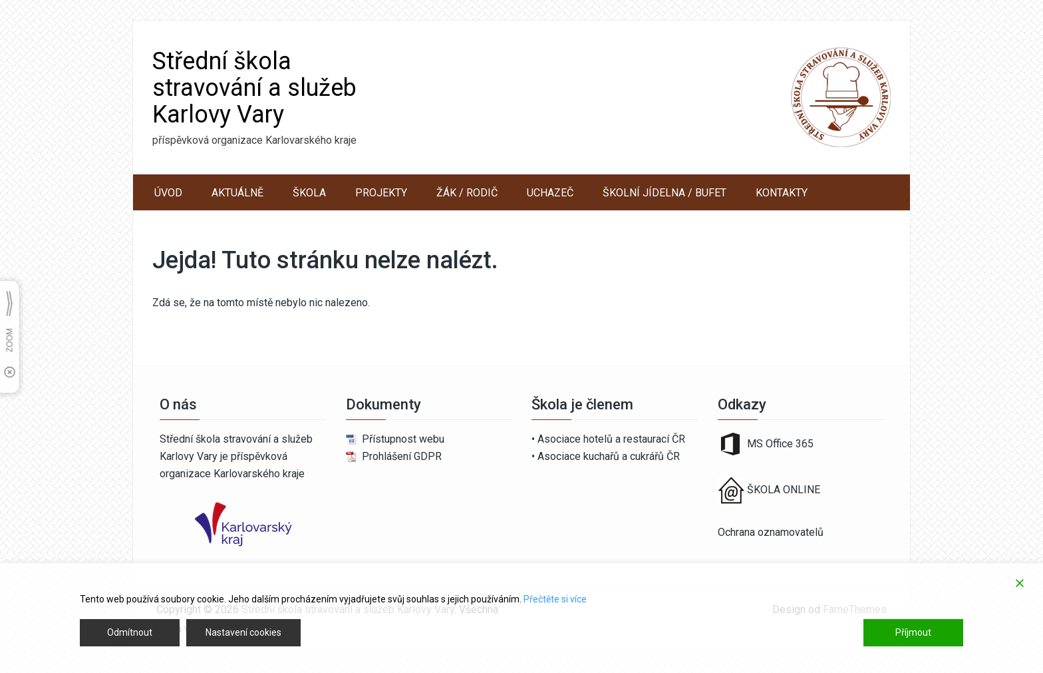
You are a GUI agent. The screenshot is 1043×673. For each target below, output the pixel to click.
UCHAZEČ (550, 192)
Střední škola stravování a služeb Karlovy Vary (254, 87)
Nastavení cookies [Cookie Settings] (243, 632)
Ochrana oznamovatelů (770, 532)
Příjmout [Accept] (913, 632)
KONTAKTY (782, 192)
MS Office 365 (766, 443)
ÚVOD (168, 192)
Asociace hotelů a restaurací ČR (611, 439)
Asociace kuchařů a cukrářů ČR (608, 456)
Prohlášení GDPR (402, 456)
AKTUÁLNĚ (237, 192)
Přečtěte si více (555, 599)
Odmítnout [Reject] (129, 632)
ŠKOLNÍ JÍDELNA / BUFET (664, 192)
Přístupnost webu (403, 439)
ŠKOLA (309, 192)
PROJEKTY (381, 192)
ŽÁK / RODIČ (467, 192)
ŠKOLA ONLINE (783, 490)
